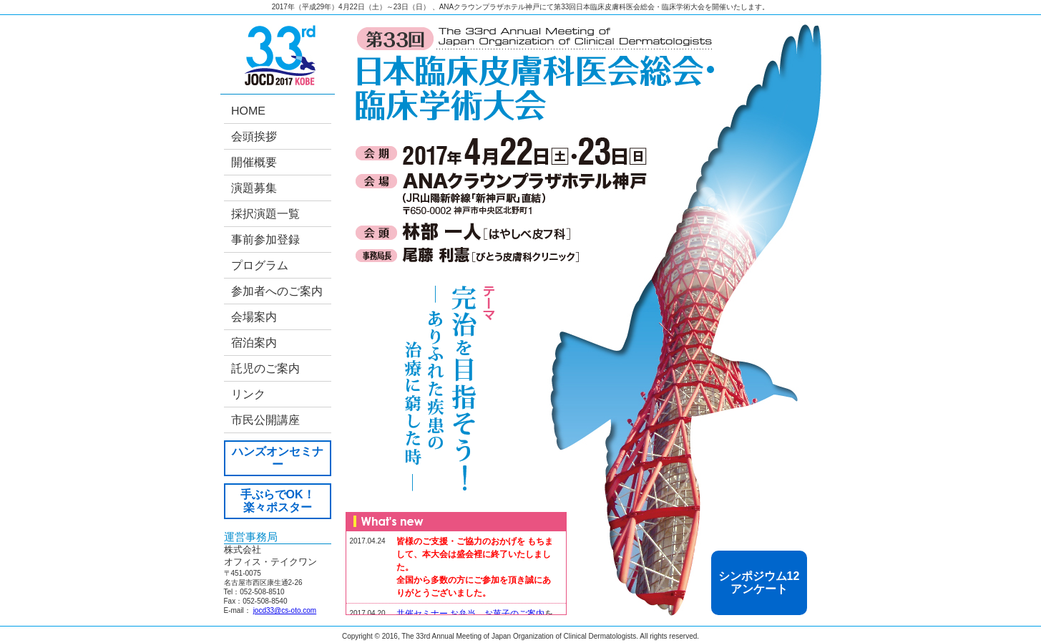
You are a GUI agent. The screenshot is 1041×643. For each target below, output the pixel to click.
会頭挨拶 (253, 136)
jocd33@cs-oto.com (285, 610)
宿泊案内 (253, 343)
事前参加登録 (264, 239)
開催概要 (253, 162)
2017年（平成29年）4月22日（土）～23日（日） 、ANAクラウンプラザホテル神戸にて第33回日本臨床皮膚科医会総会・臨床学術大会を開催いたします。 (521, 7)
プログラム (259, 265)
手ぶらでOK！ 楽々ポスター (277, 500)
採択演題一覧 (264, 214)
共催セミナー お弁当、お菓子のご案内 (470, 614)
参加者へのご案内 (276, 291)
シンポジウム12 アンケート (759, 582)
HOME (247, 111)
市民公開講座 (264, 420)
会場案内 (253, 317)
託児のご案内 (264, 368)
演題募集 (253, 188)
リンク (247, 394)
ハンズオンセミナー (277, 457)
